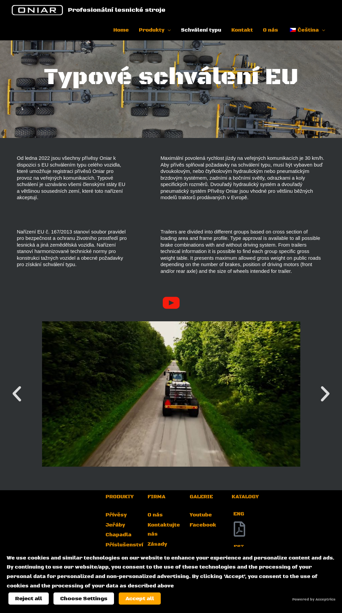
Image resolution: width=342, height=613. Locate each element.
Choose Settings (83, 598)
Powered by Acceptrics (313, 600)
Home (121, 31)
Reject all (28, 598)
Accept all (139, 598)
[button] (17, 394)
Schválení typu (201, 31)
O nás (270, 31)
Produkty (151, 31)
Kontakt (242, 31)
